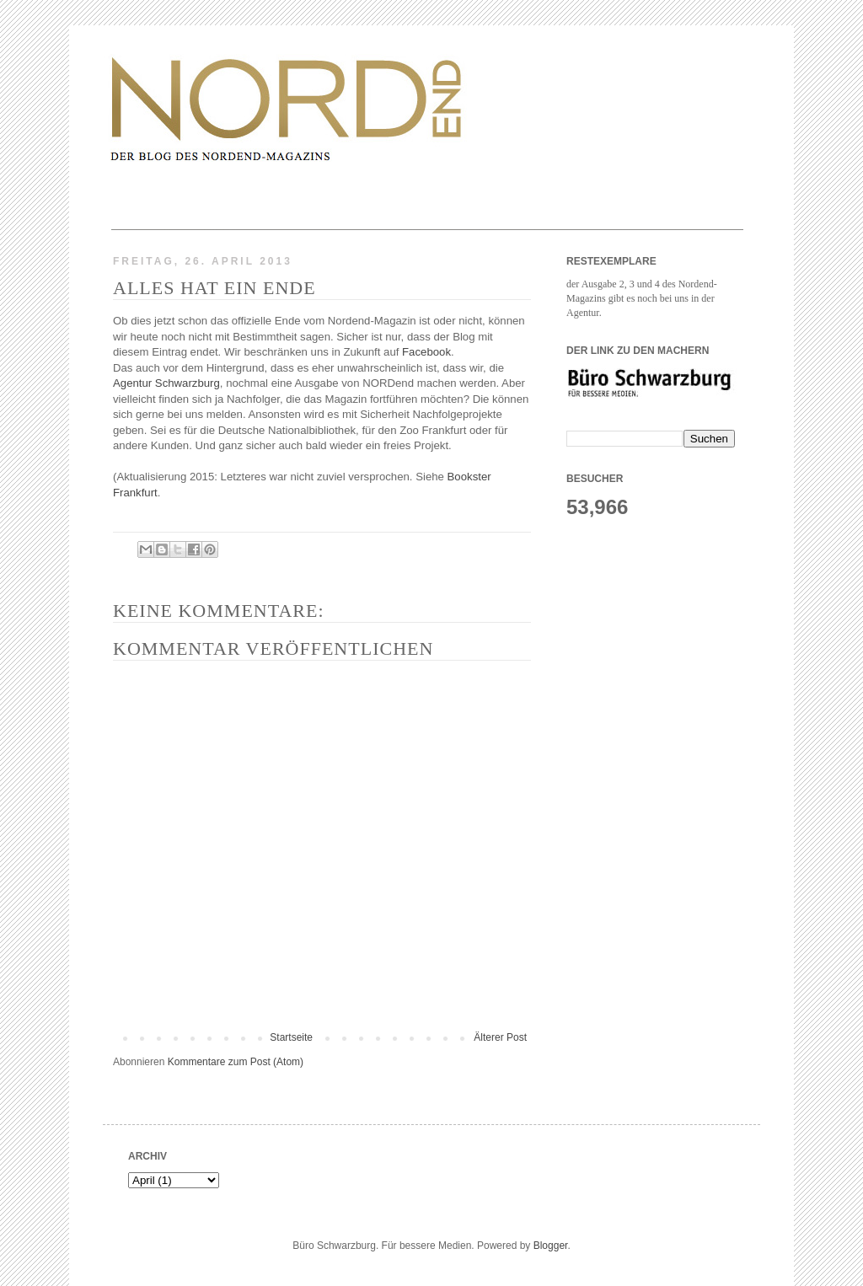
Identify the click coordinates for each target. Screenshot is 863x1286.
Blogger (550, 1245)
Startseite (291, 1037)
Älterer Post (500, 1037)
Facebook (426, 352)
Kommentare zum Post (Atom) (235, 1062)
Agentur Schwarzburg (166, 383)
